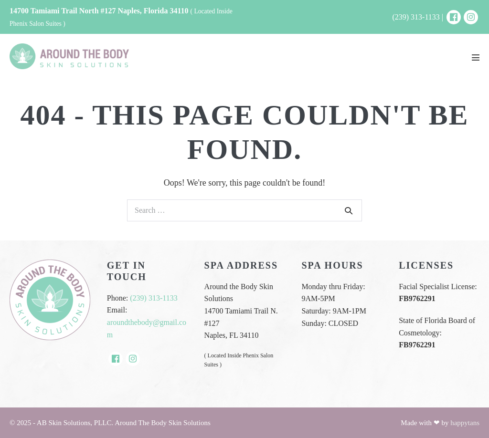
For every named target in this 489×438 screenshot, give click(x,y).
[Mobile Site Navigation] (475, 57)
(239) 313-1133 (153, 298)
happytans (464, 423)
